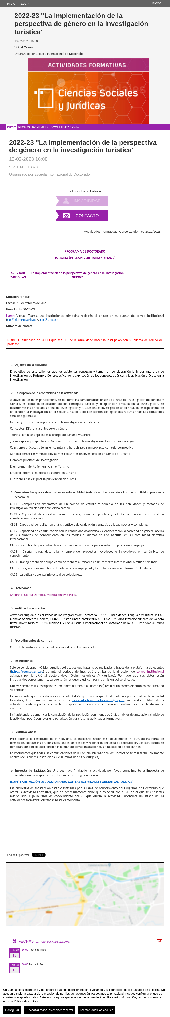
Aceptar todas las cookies (96, 1010)
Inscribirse (87, 201)
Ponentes (40, 127)
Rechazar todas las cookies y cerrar (49, 1010)
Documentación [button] (65, 127)
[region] (85, 999)
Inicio (11, 3)
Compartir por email (18, 855)
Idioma (157, 3)
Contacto (87, 215)
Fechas (24, 127)
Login (25, 3)
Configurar (12, 1010)
